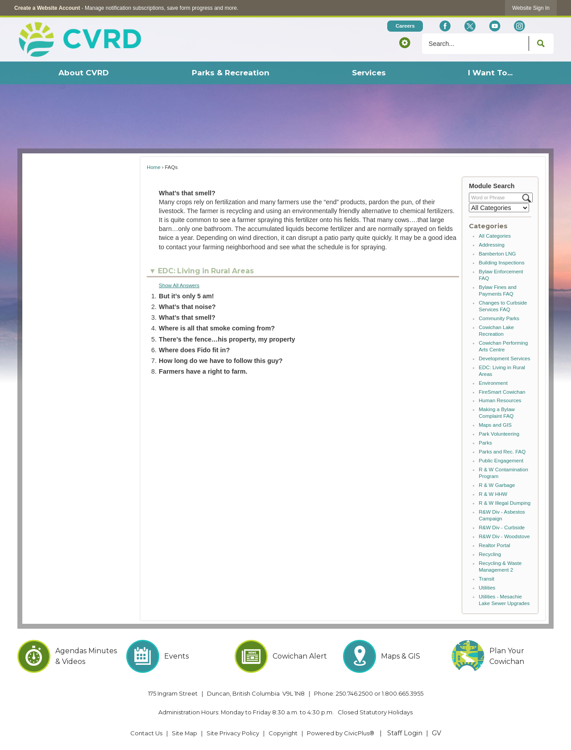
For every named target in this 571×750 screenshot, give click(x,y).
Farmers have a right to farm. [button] (203, 371)
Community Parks (499, 318)
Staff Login (404, 733)
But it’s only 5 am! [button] (186, 296)
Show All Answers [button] (179, 285)
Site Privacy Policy (233, 733)
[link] (531, 8)
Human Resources (500, 400)
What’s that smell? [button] (187, 317)
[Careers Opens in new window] (405, 26)
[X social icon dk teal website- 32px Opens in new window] (469, 26)
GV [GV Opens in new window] (436, 733)
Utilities (487, 587)
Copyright (283, 733)
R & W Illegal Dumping (504, 503)
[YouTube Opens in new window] (494, 26)
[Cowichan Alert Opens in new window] (286, 656)
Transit (486, 578)
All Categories (495, 236)
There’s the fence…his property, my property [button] (227, 339)
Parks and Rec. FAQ (502, 451)
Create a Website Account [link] (47, 8)
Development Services (504, 358)
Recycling (490, 554)
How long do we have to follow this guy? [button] (220, 360)
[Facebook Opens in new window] (445, 26)
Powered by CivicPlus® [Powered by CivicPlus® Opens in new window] (340, 733)
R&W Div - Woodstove (504, 536)
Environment (493, 383)
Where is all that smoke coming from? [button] (217, 328)
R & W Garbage (497, 485)
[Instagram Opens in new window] (519, 26)
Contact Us (146, 733)
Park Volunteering (499, 434)
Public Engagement (501, 460)
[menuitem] (83, 73)
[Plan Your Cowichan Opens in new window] (502, 656)
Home (154, 167)
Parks (485, 442)
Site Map (184, 733)
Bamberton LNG (497, 253)
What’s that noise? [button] (187, 306)
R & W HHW (493, 494)
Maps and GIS (495, 425)
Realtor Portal (494, 545)
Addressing (492, 244)
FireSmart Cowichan (502, 392)
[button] (404, 42)
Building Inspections (501, 262)
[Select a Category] (499, 207)
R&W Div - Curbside (502, 527)
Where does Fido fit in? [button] (194, 350)
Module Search (491, 186)
